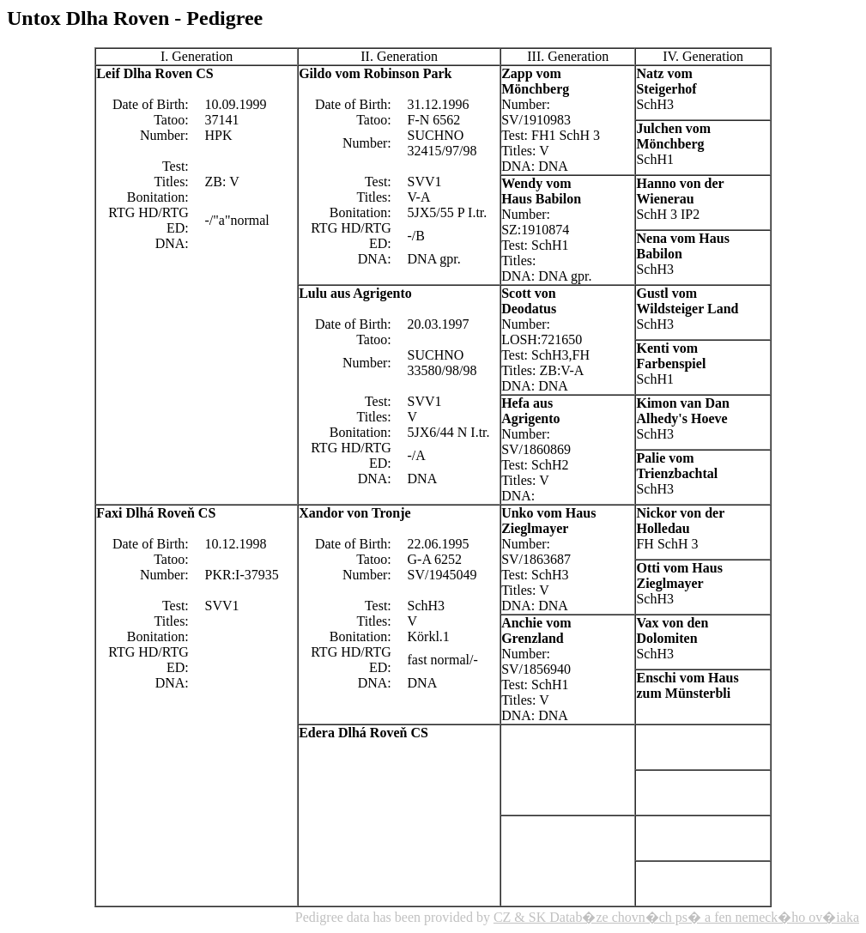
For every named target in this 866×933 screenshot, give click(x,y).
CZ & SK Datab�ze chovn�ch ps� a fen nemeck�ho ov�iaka (676, 917)
